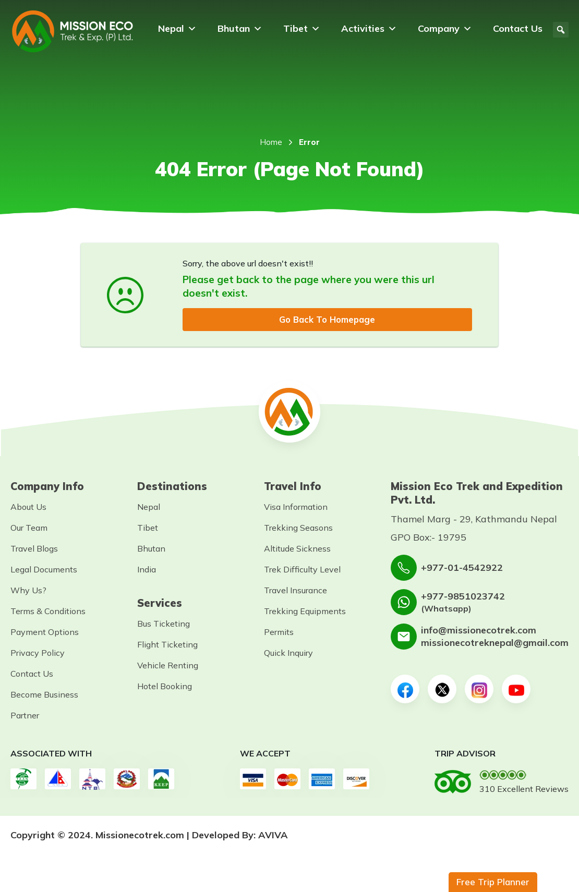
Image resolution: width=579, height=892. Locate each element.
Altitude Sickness (297, 549)
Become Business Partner (44, 706)
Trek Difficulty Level (302, 570)
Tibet (301, 28)
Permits (279, 633)
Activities (369, 28)
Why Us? (28, 591)
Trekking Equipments (305, 612)
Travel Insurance (295, 591)
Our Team (28, 528)
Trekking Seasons (298, 528)
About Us (28, 508)
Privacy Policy (37, 654)
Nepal (177, 28)
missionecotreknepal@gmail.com (495, 644)
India (146, 570)
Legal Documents (43, 570)
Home (271, 142)
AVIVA (273, 836)
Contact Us (517, 28)
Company (445, 28)
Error (309, 142)
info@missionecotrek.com (478, 631)
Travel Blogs (34, 549)
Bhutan (240, 28)
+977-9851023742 (463, 597)
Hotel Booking (164, 687)
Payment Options (44, 633)
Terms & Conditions (48, 612)
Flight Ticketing (167, 645)
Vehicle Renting (167, 666)
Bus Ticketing (163, 624)
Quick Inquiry (288, 654)
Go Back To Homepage (327, 319)
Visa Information (296, 508)
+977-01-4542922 (462, 569)
